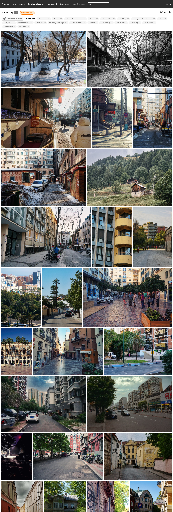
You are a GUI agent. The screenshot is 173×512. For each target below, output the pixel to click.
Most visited (51, 4)
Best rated (64, 4)
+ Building (123, 19)
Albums (5, 4)
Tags (14, 4)
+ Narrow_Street (78, 23)
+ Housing (135, 23)
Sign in (168, 4)
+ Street (93, 19)
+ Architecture (25, 23)
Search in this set (14, 18)
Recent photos (78, 4)
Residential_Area (27, 13)
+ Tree (162, 19)
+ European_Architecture (143, 19)
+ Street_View (108, 19)
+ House (93, 23)
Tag (11, 12)
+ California (121, 23)
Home (5, 12)
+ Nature (41, 23)
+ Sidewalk (24, 26)
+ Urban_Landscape (58, 23)
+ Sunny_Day (106, 23)
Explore (22, 4)
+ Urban (57, 19)
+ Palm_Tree (149, 23)
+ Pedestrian (9, 26)
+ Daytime (9, 23)
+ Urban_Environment (75, 19)
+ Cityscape (43, 19)
